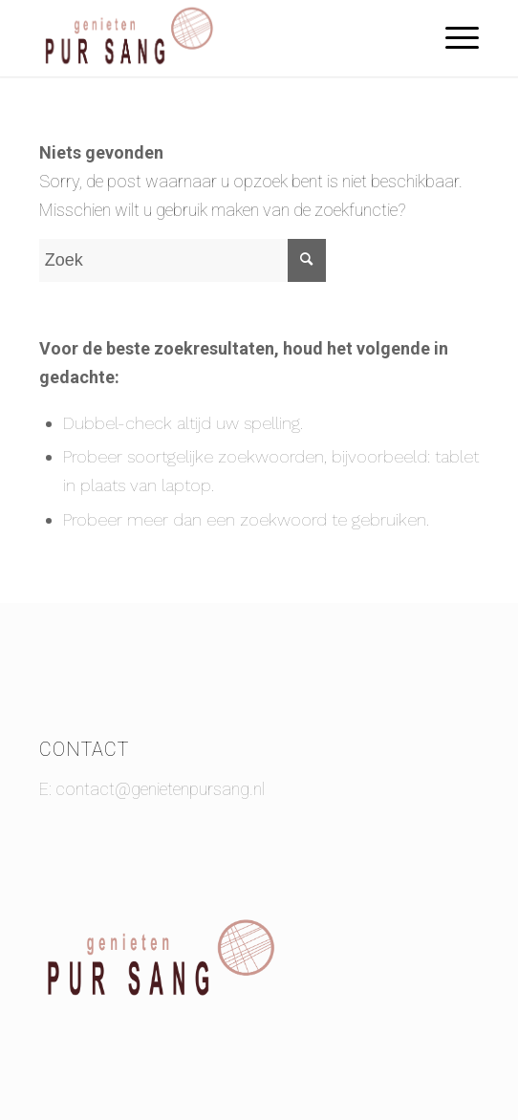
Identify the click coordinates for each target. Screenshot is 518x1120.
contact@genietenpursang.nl (160, 789)
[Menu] (452, 38)
